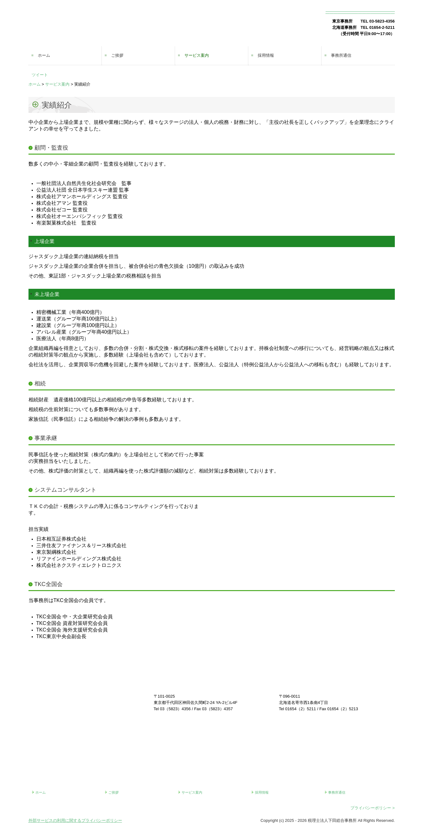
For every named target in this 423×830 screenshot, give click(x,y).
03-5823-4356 (382, 21)
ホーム (44, 55)
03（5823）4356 (175, 708)
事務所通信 (341, 55)
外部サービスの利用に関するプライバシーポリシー (75, 820)
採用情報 (266, 55)
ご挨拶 (117, 55)
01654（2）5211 (300, 708)
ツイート (40, 74)
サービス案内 (196, 55)
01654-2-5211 (382, 27)
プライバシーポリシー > (372, 808)
